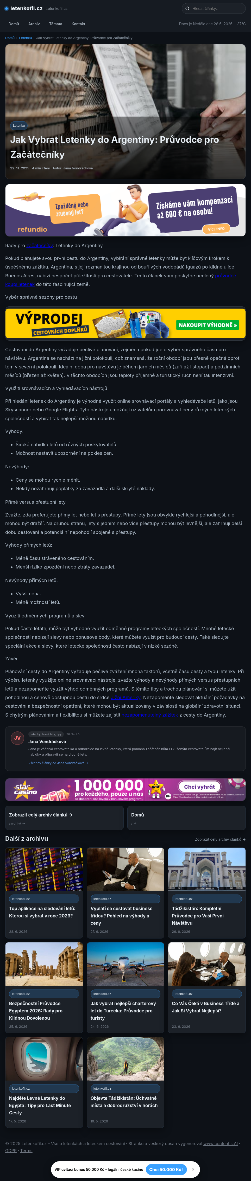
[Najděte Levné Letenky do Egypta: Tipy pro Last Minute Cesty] (44, 1082)
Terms (26, 1150)
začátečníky (39, 245)
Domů (14, 24)
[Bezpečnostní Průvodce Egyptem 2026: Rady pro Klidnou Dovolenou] (44, 987)
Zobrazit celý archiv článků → (220, 839)
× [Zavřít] (193, 1169)
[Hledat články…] (217, 8)
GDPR (11, 1150)
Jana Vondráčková (47, 741)
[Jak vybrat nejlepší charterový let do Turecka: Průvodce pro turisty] (125, 987)
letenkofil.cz (26, 8)
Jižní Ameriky (126, 697)
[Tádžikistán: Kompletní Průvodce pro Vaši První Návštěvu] (207, 893)
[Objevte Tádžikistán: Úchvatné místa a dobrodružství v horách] (125, 1082)
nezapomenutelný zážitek (150, 715)
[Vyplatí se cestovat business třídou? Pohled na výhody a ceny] (125, 893)
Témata (55, 24)
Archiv (34, 24)
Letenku (25, 38)
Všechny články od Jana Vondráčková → (58, 763)
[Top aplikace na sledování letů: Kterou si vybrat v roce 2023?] (44, 893)
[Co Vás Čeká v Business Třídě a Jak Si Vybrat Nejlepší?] (207, 987)
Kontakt (78, 24)
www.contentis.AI (220, 1143)
